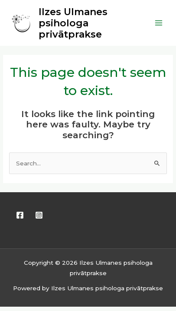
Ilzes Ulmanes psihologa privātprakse (73, 23)
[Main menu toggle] (158, 23)
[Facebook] (20, 215)
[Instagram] (39, 215)
